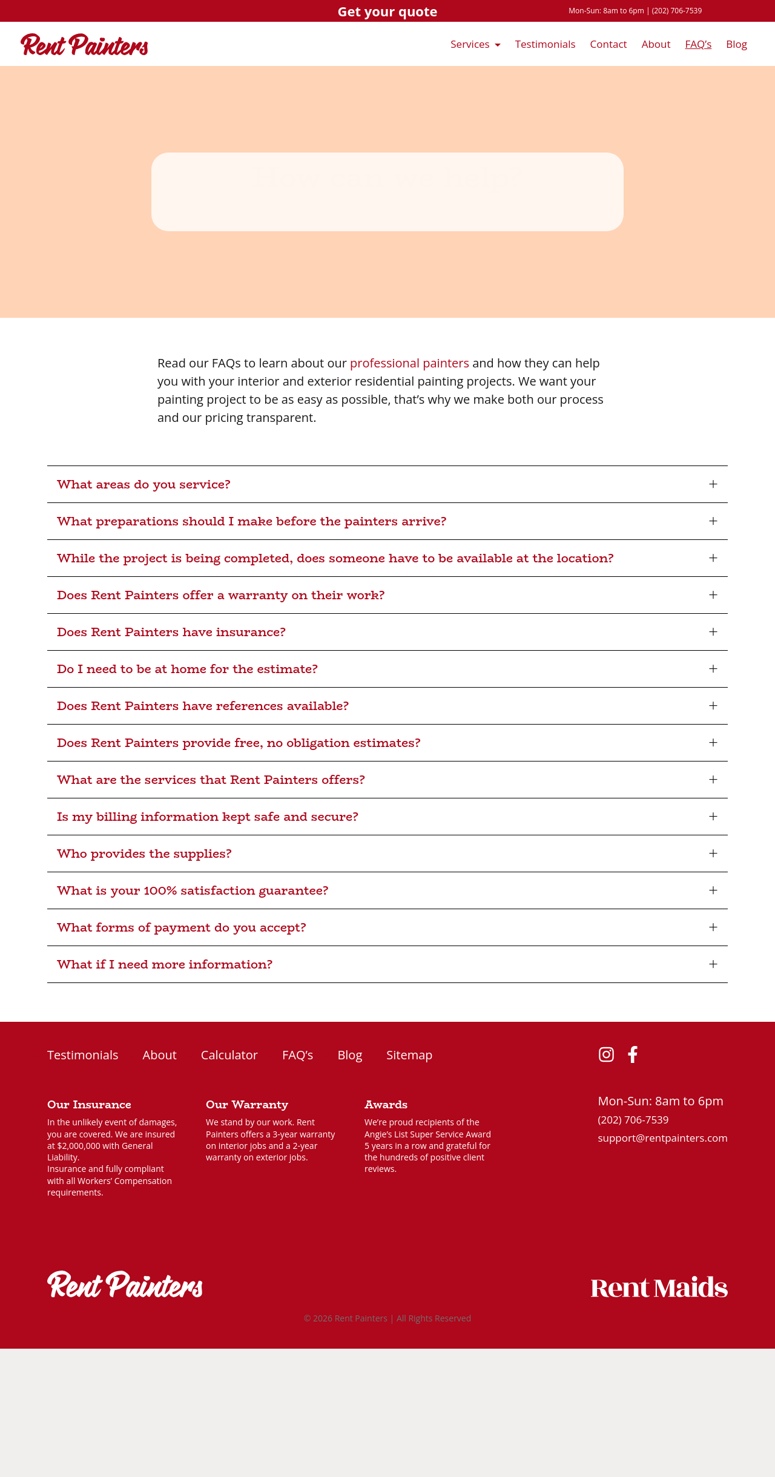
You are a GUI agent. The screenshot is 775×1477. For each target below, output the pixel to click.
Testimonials (545, 44)
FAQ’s (698, 44)
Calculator (229, 1055)
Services (469, 44)
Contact (608, 44)
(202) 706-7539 (677, 10)
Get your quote (387, 10)
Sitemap (409, 1055)
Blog (736, 44)
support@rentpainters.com (663, 1138)
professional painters (409, 363)
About (656, 44)
